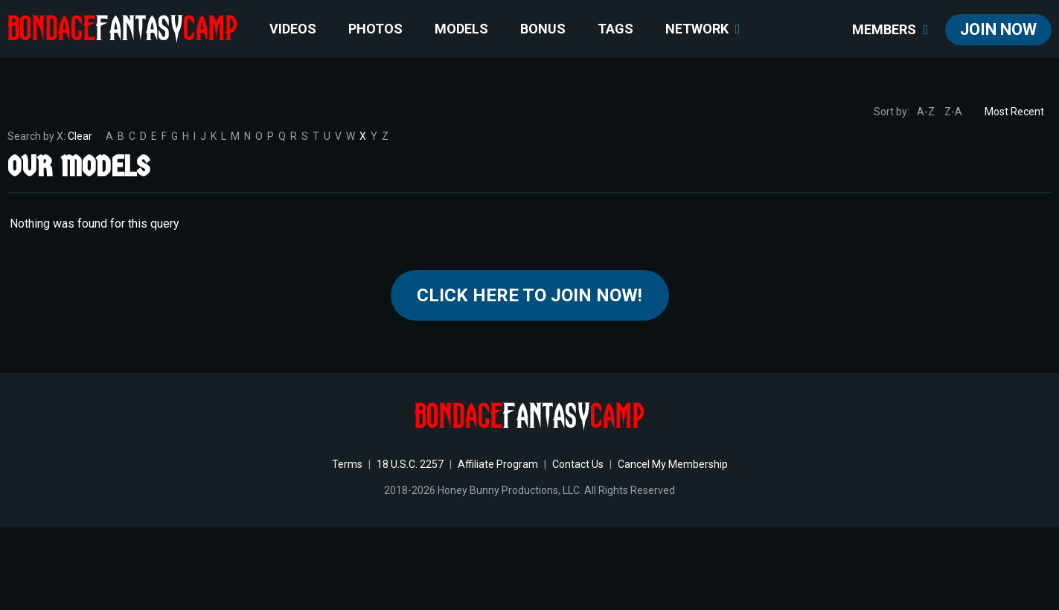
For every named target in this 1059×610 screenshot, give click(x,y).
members (890, 29)
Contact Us (578, 464)
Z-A (953, 112)
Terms (347, 464)
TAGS (615, 28)
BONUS (543, 28)
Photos (375, 28)
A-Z (926, 112)
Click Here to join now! (529, 295)
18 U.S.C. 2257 (410, 464)
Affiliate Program (498, 464)
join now (998, 29)
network (702, 28)
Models (461, 28)
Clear (80, 136)
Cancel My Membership (673, 464)
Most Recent (1014, 112)
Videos (292, 28)
